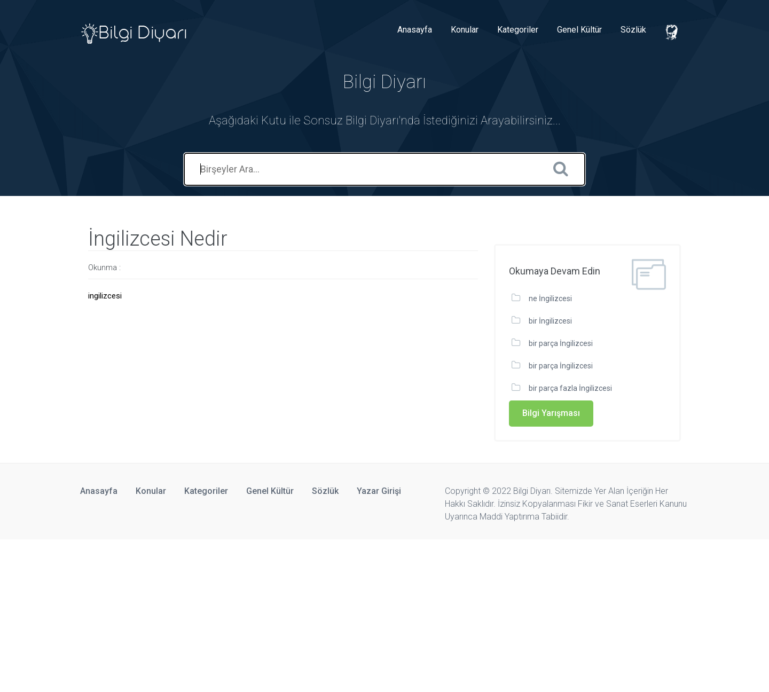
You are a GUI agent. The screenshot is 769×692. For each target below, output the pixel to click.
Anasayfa (414, 30)
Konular (464, 30)
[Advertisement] (320, 614)
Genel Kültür (579, 30)
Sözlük (633, 30)
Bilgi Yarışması (551, 413)
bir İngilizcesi (550, 321)
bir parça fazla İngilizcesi (570, 388)
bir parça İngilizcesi (561, 343)
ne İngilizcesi (550, 298)
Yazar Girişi (379, 491)
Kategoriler (517, 30)
